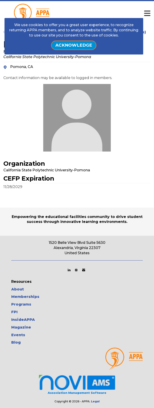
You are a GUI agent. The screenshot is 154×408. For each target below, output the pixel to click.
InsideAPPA (23, 319)
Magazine (21, 327)
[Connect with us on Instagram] (76, 269)
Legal (95, 401)
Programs (21, 304)
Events (18, 335)
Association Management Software (77, 384)
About (17, 289)
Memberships (25, 297)
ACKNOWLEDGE (73, 45)
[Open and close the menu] (89, 13)
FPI (14, 312)
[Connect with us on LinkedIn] (69, 269)
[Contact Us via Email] (83, 269)
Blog (16, 342)
